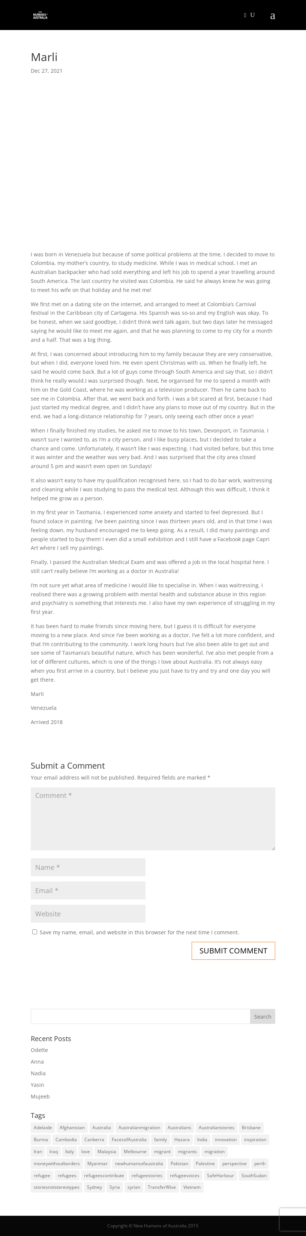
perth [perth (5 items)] (260, 1163)
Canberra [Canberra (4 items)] (94, 1139)
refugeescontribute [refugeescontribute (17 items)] (104, 1175)
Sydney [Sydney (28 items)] (94, 1187)
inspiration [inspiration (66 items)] (255, 1139)
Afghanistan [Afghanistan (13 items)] (72, 1127)
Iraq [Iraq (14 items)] (54, 1151)
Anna (37, 1061)
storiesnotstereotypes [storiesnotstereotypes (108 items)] (57, 1187)
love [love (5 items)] (85, 1151)
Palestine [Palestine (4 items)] (205, 1163)
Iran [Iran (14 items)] (38, 1151)
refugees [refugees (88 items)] (67, 1175)
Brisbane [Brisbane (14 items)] (251, 1127)
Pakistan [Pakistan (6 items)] (179, 1163)
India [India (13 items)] (202, 1139)
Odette (39, 1049)
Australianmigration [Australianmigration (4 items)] (139, 1127)
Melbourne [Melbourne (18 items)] (135, 1151)
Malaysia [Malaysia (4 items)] (107, 1151)
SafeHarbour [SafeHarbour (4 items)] (220, 1175)
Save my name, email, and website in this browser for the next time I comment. (139, 932)
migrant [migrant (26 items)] (162, 1151)
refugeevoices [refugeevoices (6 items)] (185, 1175)
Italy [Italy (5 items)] (69, 1151)
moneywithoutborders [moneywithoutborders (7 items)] (57, 1163)
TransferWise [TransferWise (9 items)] (162, 1187)
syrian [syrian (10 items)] (134, 1187)
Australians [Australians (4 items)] (179, 1127)
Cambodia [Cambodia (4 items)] (66, 1139)
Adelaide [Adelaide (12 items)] (43, 1127)
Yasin (37, 1084)
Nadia (38, 1073)
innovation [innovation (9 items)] (226, 1139)
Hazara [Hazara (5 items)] (182, 1139)
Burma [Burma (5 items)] (41, 1139)
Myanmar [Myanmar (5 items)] (97, 1163)
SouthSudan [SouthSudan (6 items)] (254, 1175)
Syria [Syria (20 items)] (115, 1187)
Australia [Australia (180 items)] (101, 1127)
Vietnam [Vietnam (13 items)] (192, 1187)
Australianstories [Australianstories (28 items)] (216, 1127)
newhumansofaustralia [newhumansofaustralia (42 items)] (139, 1163)
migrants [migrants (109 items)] (187, 1151)
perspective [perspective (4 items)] (234, 1163)
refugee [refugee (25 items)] (42, 1175)
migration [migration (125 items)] (214, 1151)
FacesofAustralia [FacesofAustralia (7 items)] (129, 1139)
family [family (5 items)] (160, 1139)
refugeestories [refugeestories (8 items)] (147, 1175)
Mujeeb (40, 1096)
